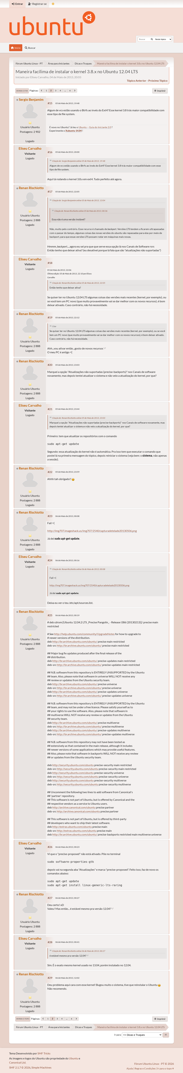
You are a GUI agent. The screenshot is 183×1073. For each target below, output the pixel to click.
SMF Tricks (43, 1053)
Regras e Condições (145, 1068)
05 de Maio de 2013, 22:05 (67, 191)
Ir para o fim (22, 91)
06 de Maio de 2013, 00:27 (67, 898)
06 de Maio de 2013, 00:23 (67, 847)
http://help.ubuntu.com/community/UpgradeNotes (84, 634)
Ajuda (130, 1068)
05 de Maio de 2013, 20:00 (67, 152)
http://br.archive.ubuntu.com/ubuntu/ (74, 641)
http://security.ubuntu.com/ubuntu (73, 765)
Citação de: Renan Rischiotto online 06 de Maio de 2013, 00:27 (78, 951)
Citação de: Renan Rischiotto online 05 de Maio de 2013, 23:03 (78, 418)
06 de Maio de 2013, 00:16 (67, 560)
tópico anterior (136, 80)
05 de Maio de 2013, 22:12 (67, 317)
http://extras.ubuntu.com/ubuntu (72, 826)
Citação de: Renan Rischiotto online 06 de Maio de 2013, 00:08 (78, 569)
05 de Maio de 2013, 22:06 (59, 270)
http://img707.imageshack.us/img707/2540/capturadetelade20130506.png (92, 530)
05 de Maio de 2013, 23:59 (67, 472)
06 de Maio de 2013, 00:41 (67, 942)
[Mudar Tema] (53, 4)
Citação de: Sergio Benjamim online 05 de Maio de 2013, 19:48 (78, 161)
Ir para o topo (22, 1019)
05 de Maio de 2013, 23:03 (67, 365)
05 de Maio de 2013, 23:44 (67, 409)
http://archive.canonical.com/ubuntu (73, 807)
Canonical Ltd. (17, 1062)
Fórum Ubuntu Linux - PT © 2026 (154, 1063)
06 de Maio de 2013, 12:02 (67, 978)
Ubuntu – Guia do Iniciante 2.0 (95, 127)
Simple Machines (41, 1067)
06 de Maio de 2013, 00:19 (67, 615)
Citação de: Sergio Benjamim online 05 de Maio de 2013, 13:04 (78, 200)
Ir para (117, 1034)
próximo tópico (157, 80)
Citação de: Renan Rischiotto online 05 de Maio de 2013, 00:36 (80, 211)
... (65, 90)
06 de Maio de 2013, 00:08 (67, 516)
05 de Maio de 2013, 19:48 (67, 103)
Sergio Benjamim (31, 99)
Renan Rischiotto (31, 188)
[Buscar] (152, 39)
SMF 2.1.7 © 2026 (19, 1067)
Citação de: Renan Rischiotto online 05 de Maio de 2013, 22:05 (78, 283)
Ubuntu (73, 1058)
